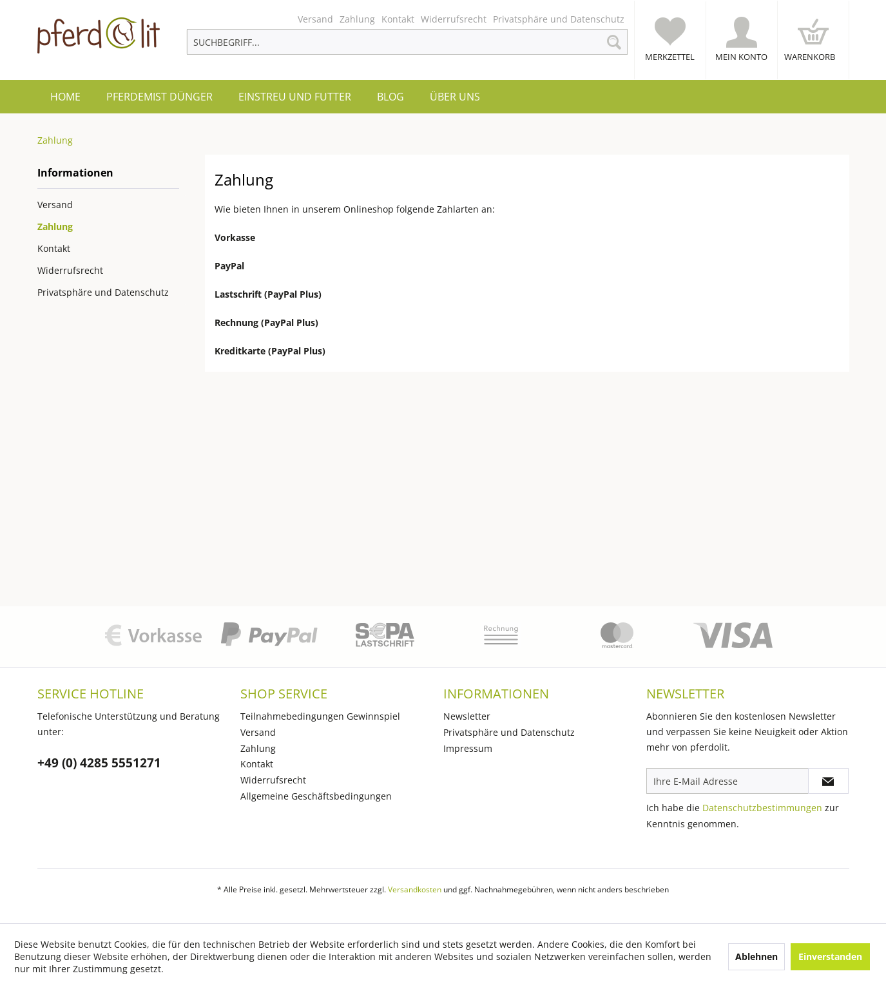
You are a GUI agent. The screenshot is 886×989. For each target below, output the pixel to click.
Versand (315, 19)
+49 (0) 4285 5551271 (99, 763)
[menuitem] (407, 19)
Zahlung (357, 19)
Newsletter (466, 716)
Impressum (467, 748)
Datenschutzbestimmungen (762, 808)
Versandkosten (414, 889)
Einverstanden (830, 956)
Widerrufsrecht (453, 19)
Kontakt (397, 19)
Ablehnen (756, 956)
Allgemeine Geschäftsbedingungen (316, 796)
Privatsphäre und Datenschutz (558, 19)
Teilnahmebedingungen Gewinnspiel (320, 716)
